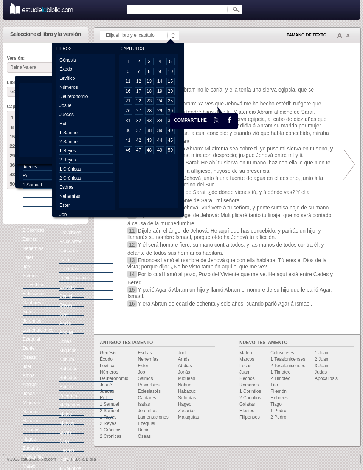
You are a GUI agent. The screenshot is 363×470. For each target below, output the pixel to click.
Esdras (145, 353)
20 (170, 91)
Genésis (108, 353)
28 (149, 110)
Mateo (245, 353)
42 (138, 140)
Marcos (246, 359)
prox (347, 164)
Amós (184, 359)
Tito (274, 385)
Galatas (247, 404)
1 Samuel (109, 404)
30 (170, 110)
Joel (182, 353)
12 (138, 81)
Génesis (67, 60)
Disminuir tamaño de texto (348, 35)
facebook (229, 120)
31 (128, 120)
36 (12, 165)
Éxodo (106, 359)
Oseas (144, 436)
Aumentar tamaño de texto (339, 35)
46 (128, 150)
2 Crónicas (110, 436)
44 (159, 140)
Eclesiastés (149, 391)
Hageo (184, 404)
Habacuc (187, 391)
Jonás (184, 372)
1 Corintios (250, 391)
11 (128, 81)
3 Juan (321, 365)
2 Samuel (109, 410)
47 (138, 150)
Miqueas (186, 378)
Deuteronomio (114, 378)
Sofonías (187, 398)
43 (12, 174)
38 (149, 130)
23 (149, 101)
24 (159, 101)
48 (149, 150)
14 (159, 81)
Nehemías (148, 359)
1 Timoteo (280, 372)
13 (149, 81)
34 (159, 120)
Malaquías (188, 417)
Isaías (144, 404)
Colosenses (282, 353)
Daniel (144, 430)
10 (170, 71)
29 (12, 155)
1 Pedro (278, 410)
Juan (244, 372)
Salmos (145, 378)
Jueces (107, 391)
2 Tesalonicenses (287, 365)
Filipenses (249, 417)
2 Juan (321, 359)
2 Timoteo (280, 378)
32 (138, 120)
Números (109, 372)
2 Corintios (250, 398)
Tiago (276, 404)
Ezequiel (146, 423)
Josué (106, 385)
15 (12, 137)
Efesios (246, 410)
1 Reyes (108, 417)
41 (128, 140)
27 (138, 110)
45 (170, 140)
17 (138, 91)
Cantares (147, 398)
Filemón (278, 391)
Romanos (249, 385)
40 (170, 130)
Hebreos (278, 398)
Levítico (107, 365)
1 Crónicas (110, 430)
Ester (143, 365)
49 (159, 150)
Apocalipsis (326, 378)
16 (128, 91)
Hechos (247, 378)
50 (12, 184)
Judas (321, 372)
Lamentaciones (153, 417)
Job (141, 372)
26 (128, 110)
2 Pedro (278, 417)
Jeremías (147, 410)
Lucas (245, 365)
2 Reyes (108, 423)
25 (170, 101)
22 (12, 146)
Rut (103, 398)
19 (159, 91)
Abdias (185, 365)
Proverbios (148, 385)
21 (128, 101)
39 (159, 130)
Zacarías (187, 410)
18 (149, 91)
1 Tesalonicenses (287, 359)
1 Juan (321, 353)
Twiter (216, 120)
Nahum (185, 385)
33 (149, 120)
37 (138, 130)
